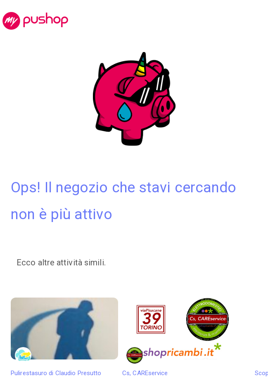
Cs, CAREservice (176, 337)
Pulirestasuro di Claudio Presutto (64, 337)
